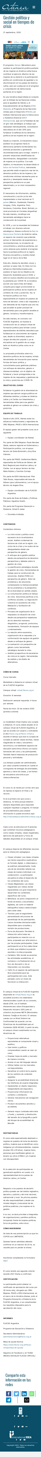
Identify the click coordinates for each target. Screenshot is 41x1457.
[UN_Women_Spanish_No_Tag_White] (20, 1421)
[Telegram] (8, 1400)
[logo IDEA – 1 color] (20, 1432)
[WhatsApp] (32, 1394)
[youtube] (22, 1416)
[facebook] (14, 1416)
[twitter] (18, 1416)
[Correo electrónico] (27, 1400)
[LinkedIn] (24, 1394)
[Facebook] (8, 1394)
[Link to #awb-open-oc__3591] (34, 7)
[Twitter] (16, 1394)
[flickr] (26, 1416)
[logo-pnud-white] (20, 1408)
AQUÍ (5, 1261)
